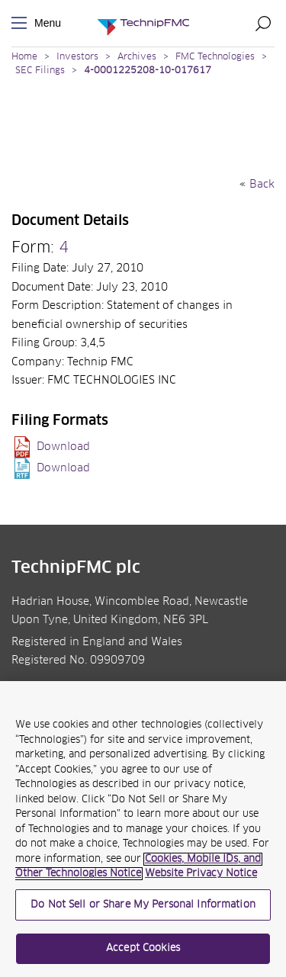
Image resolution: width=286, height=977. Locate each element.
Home (24, 57)
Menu (22, 23)
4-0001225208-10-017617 (147, 71)
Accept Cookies (143, 948)
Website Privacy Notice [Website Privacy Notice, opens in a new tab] (201, 874)
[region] (143, 829)
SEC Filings (40, 71)
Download (63, 447)
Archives (136, 57)
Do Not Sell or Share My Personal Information (143, 905)
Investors (77, 57)
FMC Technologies (215, 57)
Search (263, 23)
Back (262, 184)
